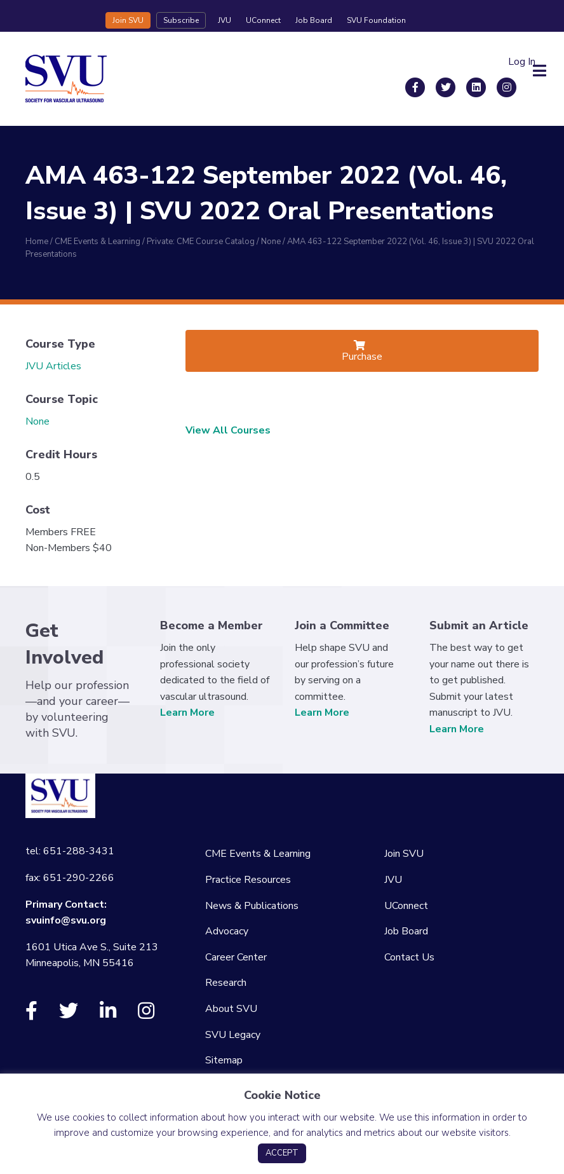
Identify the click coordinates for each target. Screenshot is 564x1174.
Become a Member (211, 625)
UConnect (263, 20)
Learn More (187, 713)
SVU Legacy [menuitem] (232, 1035)
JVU (224, 20)
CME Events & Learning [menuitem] (258, 854)
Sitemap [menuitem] (224, 1060)
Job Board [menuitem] (406, 931)
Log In (521, 62)
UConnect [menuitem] (406, 906)
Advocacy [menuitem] (226, 931)
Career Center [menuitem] (236, 957)
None (37, 421)
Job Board (313, 20)
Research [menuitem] (225, 983)
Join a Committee (342, 625)
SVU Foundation (376, 20)
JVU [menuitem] (393, 880)
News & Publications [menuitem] (252, 906)
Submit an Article (478, 625)
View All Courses (228, 430)
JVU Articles (53, 366)
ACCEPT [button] (282, 1153)
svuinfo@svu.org (65, 920)
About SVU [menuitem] (231, 1009)
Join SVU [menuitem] (404, 854)
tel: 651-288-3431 (69, 851)
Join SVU (128, 20)
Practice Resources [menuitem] (248, 880)
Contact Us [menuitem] (409, 957)
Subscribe (181, 20)
